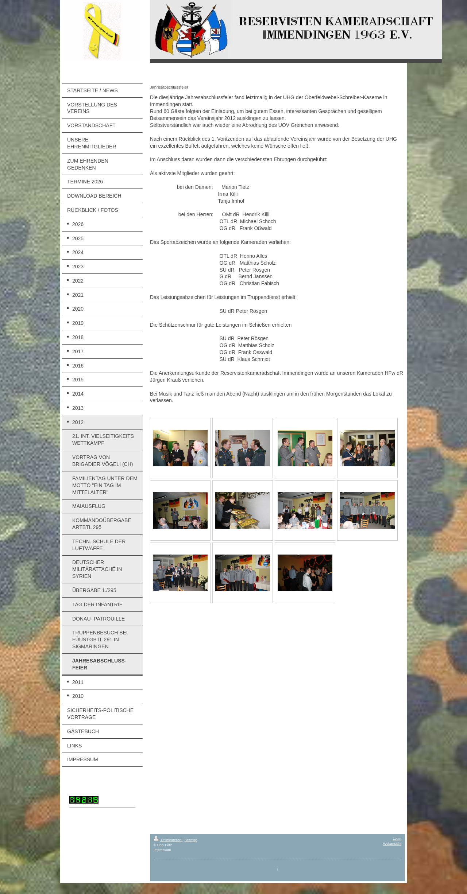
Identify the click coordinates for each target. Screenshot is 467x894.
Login (397, 838)
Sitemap (190, 840)
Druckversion (168, 840)
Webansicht (392, 843)
